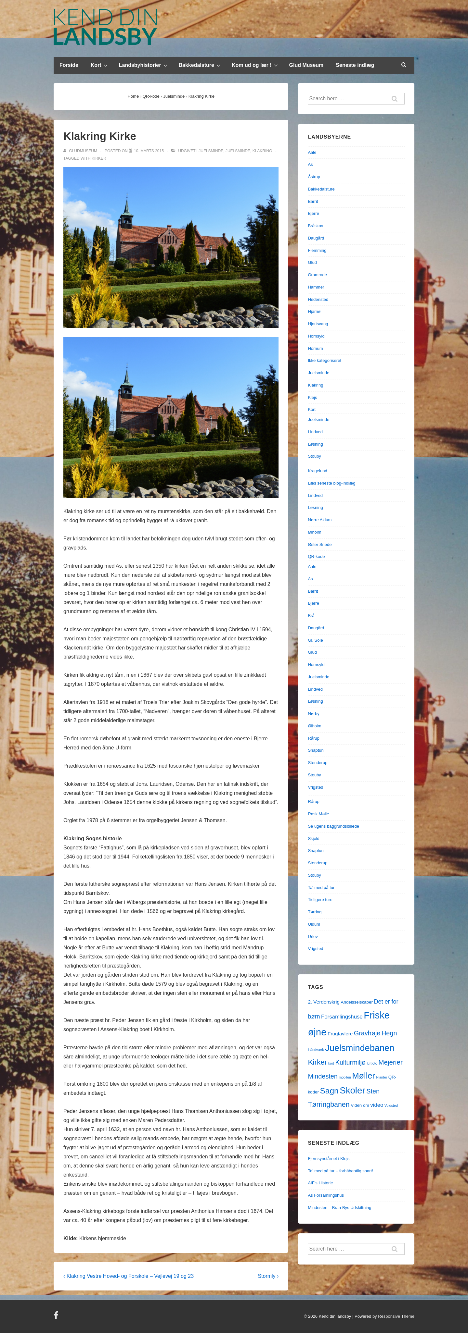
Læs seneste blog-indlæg (331, 483)
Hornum (315, 348)
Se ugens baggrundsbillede (333, 826)
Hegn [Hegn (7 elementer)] (389, 1033)
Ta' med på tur (321, 887)
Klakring (262, 151)
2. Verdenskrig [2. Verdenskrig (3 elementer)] (324, 1002)
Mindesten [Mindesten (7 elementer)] (322, 1076)
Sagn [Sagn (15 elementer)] (329, 1090)
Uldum (314, 924)
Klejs (312, 397)
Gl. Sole (315, 640)
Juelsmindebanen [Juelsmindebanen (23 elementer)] (359, 1048)
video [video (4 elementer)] (376, 1105)
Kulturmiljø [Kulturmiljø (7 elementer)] (350, 1062)
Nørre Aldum (320, 519)
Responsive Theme (396, 1316)
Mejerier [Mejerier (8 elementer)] (390, 1062)
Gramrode (317, 274)
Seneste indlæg (355, 65)
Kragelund (317, 470)
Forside (68, 65)
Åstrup (314, 176)
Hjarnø (314, 311)
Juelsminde (211, 151)
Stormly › (268, 1276)
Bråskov (315, 225)
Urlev (313, 936)
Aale (312, 152)
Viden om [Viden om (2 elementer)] (360, 1105)
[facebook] (57, 1317)
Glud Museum (306, 65)
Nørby (313, 713)
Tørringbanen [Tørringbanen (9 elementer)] (328, 1104)
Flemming (317, 250)
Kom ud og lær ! (256, 64)
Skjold (313, 838)
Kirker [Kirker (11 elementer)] (317, 1062)
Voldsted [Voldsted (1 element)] (391, 1105)
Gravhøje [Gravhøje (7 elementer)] (367, 1033)
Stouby (314, 456)
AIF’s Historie (320, 1182)
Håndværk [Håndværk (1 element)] (316, 1050)
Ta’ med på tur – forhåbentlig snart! (340, 1170)
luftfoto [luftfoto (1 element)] (372, 1063)
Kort (100, 64)
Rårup (313, 738)
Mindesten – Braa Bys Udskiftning (339, 1207)
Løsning (315, 444)
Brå (311, 615)
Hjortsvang (318, 323)
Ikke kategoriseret (324, 360)
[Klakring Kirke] (149, 151)
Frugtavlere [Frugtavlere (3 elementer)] (340, 1033)
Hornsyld (316, 336)
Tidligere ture (320, 899)
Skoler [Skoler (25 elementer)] (352, 1090)
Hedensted (318, 299)
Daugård (316, 238)
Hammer (316, 287)
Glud (312, 262)
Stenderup (317, 762)
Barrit (313, 201)
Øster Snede (320, 544)
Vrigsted (315, 787)
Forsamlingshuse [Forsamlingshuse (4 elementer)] (342, 1017)
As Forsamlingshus (326, 1195)
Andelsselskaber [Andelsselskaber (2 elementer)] (357, 1002)
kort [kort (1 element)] (331, 1063)
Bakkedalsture (200, 64)
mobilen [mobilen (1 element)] (345, 1077)
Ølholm (314, 532)
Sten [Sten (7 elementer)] (373, 1091)
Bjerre (313, 213)
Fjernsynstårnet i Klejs (328, 1158)
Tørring (314, 911)
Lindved (315, 431)
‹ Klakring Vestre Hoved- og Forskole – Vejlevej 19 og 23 (128, 1276)
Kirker (99, 158)
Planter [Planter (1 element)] (381, 1077)
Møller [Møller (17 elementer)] (363, 1075)
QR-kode (316, 556)
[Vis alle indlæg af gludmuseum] (80, 151)
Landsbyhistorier (144, 64)
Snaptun (315, 750)
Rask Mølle (318, 813)
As (310, 164)
